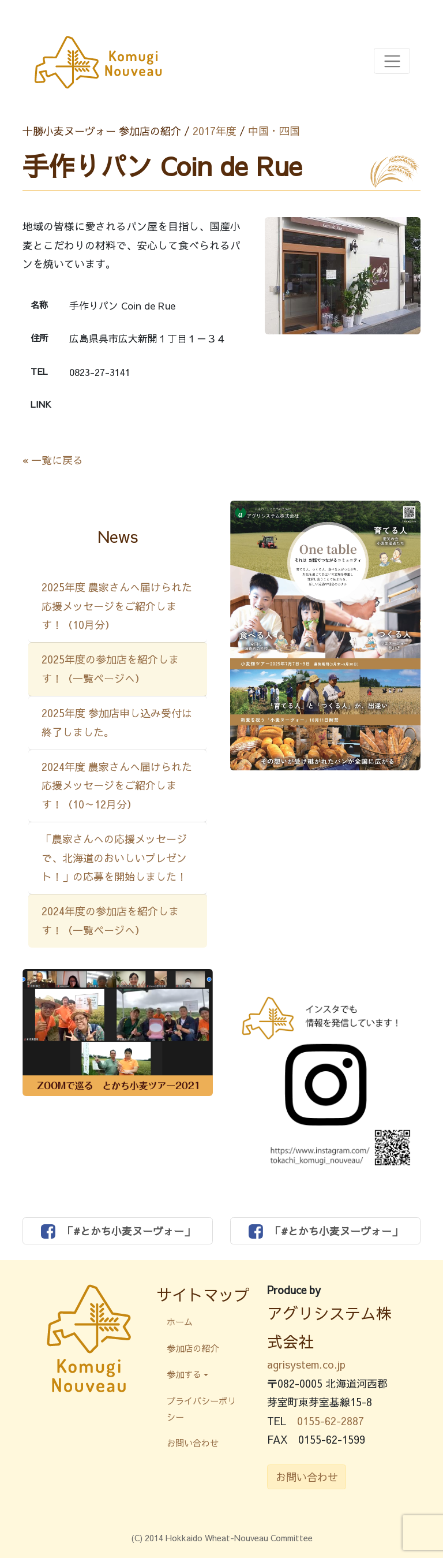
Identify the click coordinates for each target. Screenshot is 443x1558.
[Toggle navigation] (392, 61)
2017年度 (214, 131)
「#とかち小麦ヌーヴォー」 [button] (118, 1231)
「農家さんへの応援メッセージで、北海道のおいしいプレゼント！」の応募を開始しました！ (114, 858)
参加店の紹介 (193, 1348)
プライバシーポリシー (201, 1409)
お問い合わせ (193, 1443)
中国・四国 (274, 131)
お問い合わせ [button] (307, 1477)
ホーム (180, 1321)
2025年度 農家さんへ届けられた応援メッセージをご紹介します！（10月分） (117, 606)
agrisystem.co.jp (306, 1364)
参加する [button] (184, 1374)
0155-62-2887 (330, 1421)
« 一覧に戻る (52, 460)
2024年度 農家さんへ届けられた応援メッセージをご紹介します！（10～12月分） (117, 785)
